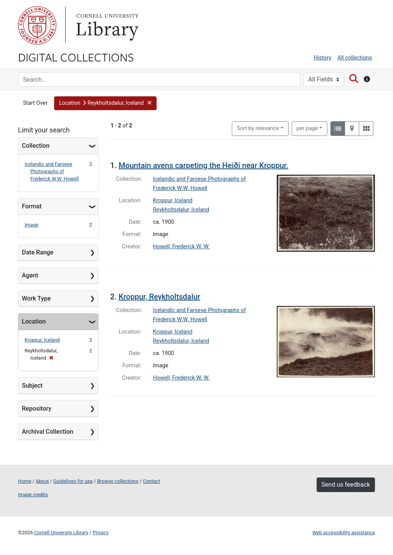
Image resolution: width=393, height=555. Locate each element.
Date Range (37, 252)
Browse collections (118, 481)
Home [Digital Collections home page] (24, 481)
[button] (105, 103)
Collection (36, 145)
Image (31, 225)
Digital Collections (76, 57)
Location (34, 321)
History (323, 58)
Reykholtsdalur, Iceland (181, 209)
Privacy (100, 532)
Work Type (36, 298)
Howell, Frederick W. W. (181, 246)
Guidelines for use (72, 481)
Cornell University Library (61, 532)
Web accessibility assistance (343, 532)
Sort (258, 128)
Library (106, 25)
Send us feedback (346, 484)
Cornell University (37, 25)
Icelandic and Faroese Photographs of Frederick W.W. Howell (52, 171)
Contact (151, 481)
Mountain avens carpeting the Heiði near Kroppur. (203, 165)
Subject (32, 385)
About (42, 481)
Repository (36, 408)
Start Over (35, 103)
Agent (30, 275)
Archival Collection (47, 431)
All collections (354, 58)
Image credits (33, 494)
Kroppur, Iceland (42, 340)
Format (31, 206)
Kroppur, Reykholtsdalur (159, 296)
